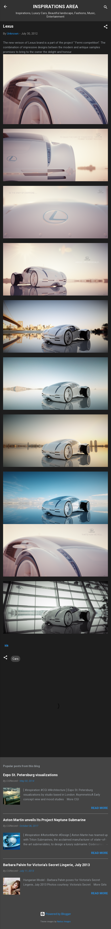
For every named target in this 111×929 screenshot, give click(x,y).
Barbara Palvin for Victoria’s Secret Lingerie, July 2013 (46, 865)
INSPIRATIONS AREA (55, 6)
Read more (99, 808)
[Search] (105, 8)
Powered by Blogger (55, 914)
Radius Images (64, 921)
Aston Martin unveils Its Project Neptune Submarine (44, 820)
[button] (105, 27)
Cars (15, 659)
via (6, 645)
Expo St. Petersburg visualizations (30, 775)
